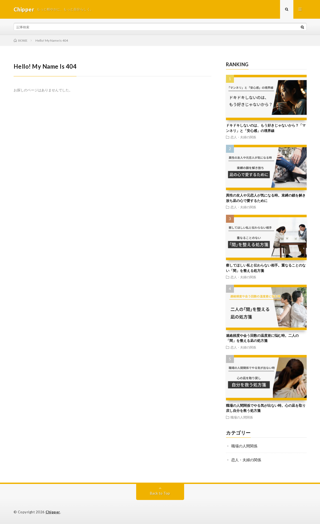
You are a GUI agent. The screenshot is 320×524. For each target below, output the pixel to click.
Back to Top (160, 493)
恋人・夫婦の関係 (243, 137)
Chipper (53, 512)
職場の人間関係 (241, 417)
